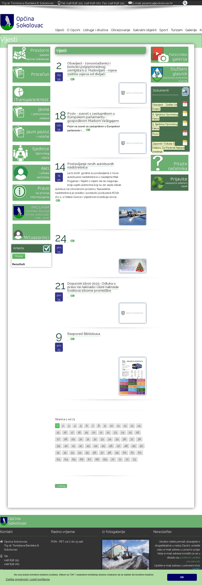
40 (66, 445)
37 (131, 439)
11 (118, 425)
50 (141, 445)
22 (108, 432)
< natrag (61, 486)
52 (65, 452)
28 (65, 439)
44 (95, 445)
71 (120, 459)
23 (115, 432)
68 (97, 459)
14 (139, 425)
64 (66, 459)
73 (134, 459)
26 (137, 432)
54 (79, 452)
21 (101, 432)
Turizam (176, 30)
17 (72, 432)
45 (103, 445)
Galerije (191, 30)
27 (58, 439)
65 (73, 459)
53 (72, 452)
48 (126, 445)
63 (58, 459)
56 (94, 452)
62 (139, 452)
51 (58, 452)
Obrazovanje (120, 30)
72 (127, 459)
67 (89, 459)
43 (88, 445)
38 (139, 439)
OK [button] (182, 577)
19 (86, 432)
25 (130, 432)
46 (111, 445)
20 (93, 432)
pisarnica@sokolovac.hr (157, 3)
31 (88, 439)
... (71, 79)
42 (80, 445)
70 (112, 459)
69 (105, 459)
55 (87, 452)
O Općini (73, 30)
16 (65, 432)
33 (102, 439)
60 (124, 452)
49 (133, 445)
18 (79, 432)
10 (111, 425)
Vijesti (59, 30)
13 (132, 425)
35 (117, 439)
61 (132, 452)
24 (122, 432)
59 (117, 452)
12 (125, 425)
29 (73, 439)
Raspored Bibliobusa (83, 334)
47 (118, 445)
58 (109, 452)
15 (58, 432)
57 (102, 452)
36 (124, 439)
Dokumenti (161, 90)
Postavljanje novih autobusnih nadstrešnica (90, 165)
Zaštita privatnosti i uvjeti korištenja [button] (28, 579)
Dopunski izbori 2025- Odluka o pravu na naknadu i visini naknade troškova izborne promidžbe (93, 286)
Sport (163, 30)
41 (73, 445)
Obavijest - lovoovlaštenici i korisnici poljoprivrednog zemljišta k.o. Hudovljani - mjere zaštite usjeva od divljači (92, 68)
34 (109, 439)
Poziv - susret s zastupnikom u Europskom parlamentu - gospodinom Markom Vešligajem (93, 117)
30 (80, 439)
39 (58, 445)
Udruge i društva (95, 30)
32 (95, 439)
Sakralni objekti (145, 30)
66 (81, 459)
